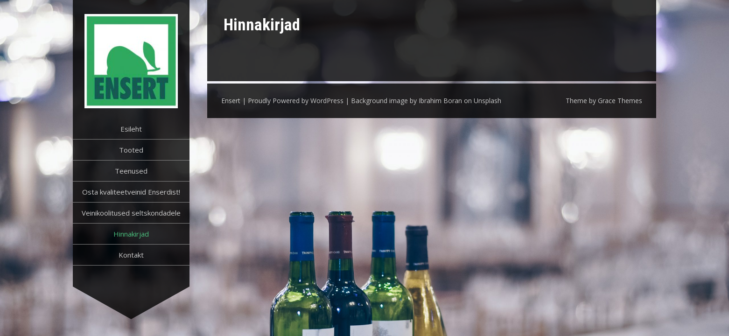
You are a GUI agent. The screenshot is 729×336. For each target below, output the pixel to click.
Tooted (131, 149)
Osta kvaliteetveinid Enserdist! (131, 191)
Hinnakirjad (131, 233)
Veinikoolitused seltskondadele (131, 212)
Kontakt (131, 254)
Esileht (131, 128)
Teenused (131, 170)
